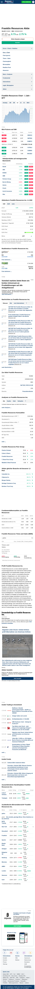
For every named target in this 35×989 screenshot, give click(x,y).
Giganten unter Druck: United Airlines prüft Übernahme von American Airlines (22, 734)
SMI (17, 977)
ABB (4, 175)
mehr (13, 204)
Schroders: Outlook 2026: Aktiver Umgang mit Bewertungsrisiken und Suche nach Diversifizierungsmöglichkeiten (20, 775)
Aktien (27, 977)
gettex (3, 813)
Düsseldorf (5, 831)
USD (4, 204)
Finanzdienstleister (27, 391)
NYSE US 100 (29, 385)
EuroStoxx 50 (6, 975)
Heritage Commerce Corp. (9, 483)
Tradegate (4, 798)
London (4, 870)
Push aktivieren (6, 259)
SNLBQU (29, 153)
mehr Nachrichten (7, 367)
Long (26, 166)
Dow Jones (14, 975)
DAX (22, 974)
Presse (5, 962)
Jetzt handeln (17, 678)
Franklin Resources (7, 456)
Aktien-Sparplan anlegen (18, 39)
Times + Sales (7, 58)
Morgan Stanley (6, 480)
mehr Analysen (6, 407)
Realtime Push (7, 67)
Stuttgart (4, 848)
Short (31, 166)
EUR (8, 204)
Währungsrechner (13, 982)
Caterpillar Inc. (6, 474)
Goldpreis (22, 977)
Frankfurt (4, 835)
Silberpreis (24, 979)
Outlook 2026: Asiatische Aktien (16, 762)
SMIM (18, 974)
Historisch (5, 70)
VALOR (4, 31)
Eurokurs (17, 979)
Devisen (5, 979)
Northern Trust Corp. (7, 486)
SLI (14, 974)
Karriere (5, 960)
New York (4, 826)
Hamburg (4, 857)
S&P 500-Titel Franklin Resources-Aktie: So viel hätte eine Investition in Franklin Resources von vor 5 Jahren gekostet (20, 330)
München (4, 862)
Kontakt (5, 958)
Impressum (27, 958)
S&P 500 (22, 385)
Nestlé (4, 166)
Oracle (4, 188)
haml (3, 879)
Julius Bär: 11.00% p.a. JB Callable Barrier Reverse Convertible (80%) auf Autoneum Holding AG (22, 740)
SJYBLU (30, 147)
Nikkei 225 (5, 977)
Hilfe (16, 958)
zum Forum (4, 617)
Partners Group (7, 179)
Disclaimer (27, 962)
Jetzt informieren (7, 294)
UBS (4, 169)
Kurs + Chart (6, 52)
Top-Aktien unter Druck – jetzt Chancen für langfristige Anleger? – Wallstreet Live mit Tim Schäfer (22, 728)
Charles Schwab (6, 450)
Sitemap (5, 964)
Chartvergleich (7, 61)
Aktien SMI (5, 974)
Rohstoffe (23, 981)
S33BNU (30, 150)
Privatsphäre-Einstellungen (27, 967)
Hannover (4, 875)
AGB (25, 964)
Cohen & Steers (6, 453)
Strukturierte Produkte (13, 981)
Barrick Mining (7, 182)
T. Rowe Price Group (7, 459)
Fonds (4, 981)
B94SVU (30, 135)
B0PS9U (30, 138)
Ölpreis (21, 982)
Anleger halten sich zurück (19, 716)
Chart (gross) (6, 55)
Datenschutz (27, 960)
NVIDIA (4, 172)
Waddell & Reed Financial (9, 462)
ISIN (13, 31)
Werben (17, 960)
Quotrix (4, 840)
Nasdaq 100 (22, 975)
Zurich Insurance (7, 191)
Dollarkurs (11, 979)
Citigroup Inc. (5, 477)
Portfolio (5, 982)
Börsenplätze (6, 64)
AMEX (3, 866)
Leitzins (27, 982)
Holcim (4, 185)
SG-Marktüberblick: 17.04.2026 (20, 719)
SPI (11, 974)
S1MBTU (29, 141)
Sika (4, 194)
